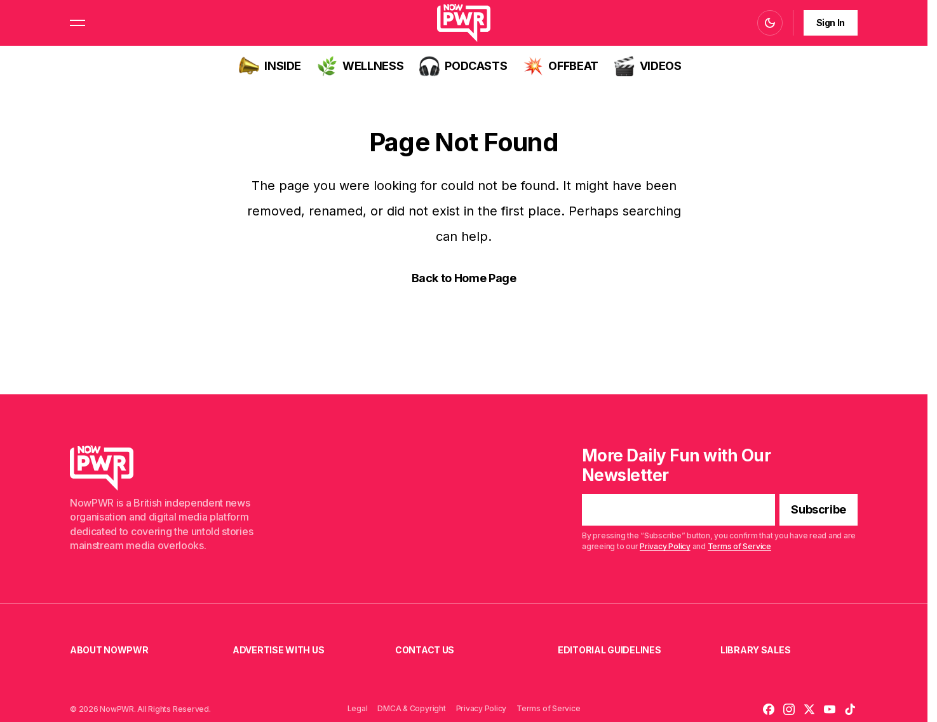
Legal (357, 708)
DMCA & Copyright (411, 708)
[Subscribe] (818, 510)
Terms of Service (739, 546)
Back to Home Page (464, 278)
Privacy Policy (665, 546)
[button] (77, 23)
